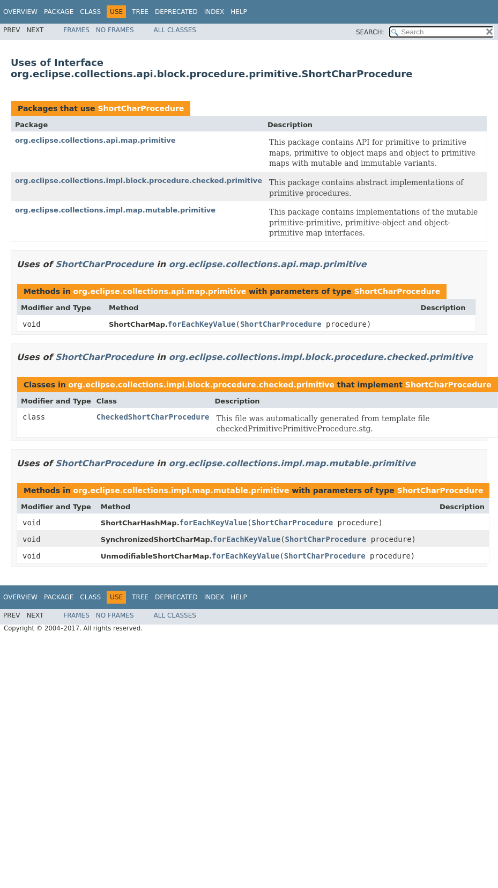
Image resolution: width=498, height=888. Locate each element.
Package (58, 12)
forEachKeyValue (201, 324)
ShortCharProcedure (141, 108)
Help (239, 12)
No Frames (115, 30)
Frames (76, 30)
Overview (20, 12)
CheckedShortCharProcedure (153, 417)
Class (90, 12)
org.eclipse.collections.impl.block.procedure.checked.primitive (138, 181)
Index (214, 12)
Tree (140, 12)
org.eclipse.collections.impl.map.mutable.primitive (115, 210)
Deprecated (176, 12)
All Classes (175, 30)
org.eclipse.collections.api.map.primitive (95, 140)
